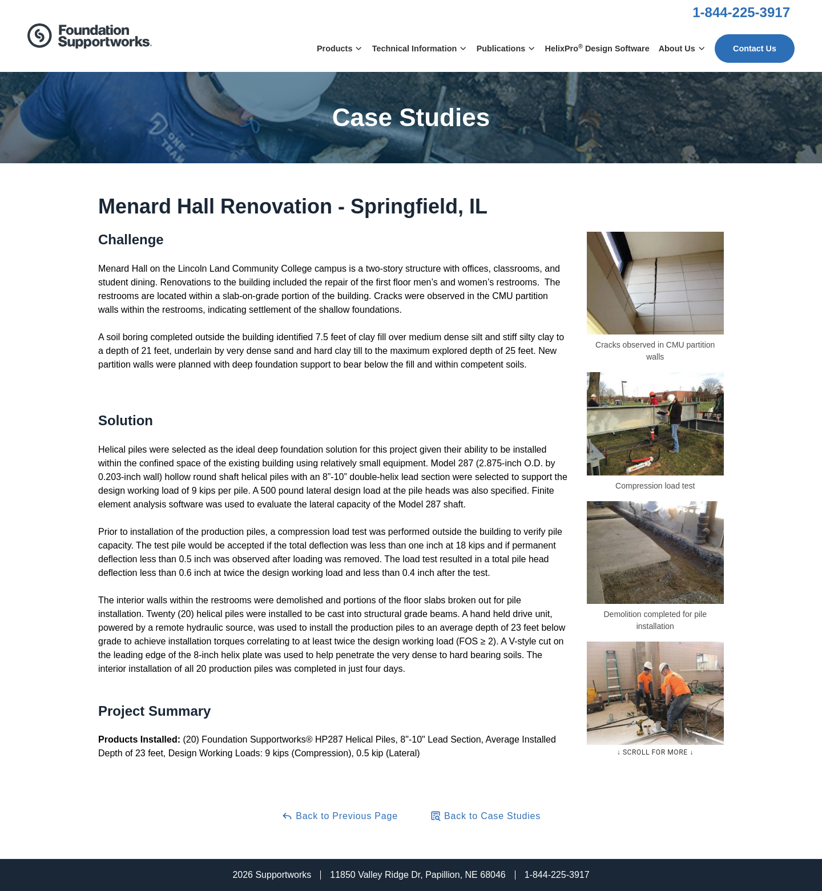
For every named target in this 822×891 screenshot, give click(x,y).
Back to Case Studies (485, 815)
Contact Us (754, 48)
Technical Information (420, 48)
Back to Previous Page (339, 815)
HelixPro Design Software (597, 48)
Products (340, 48)
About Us (682, 48)
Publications (506, 48)
